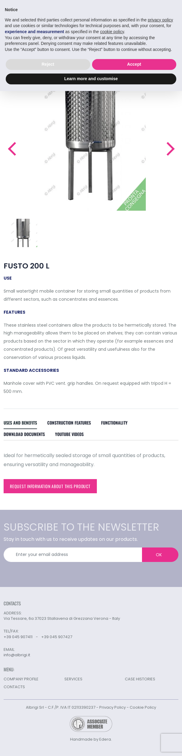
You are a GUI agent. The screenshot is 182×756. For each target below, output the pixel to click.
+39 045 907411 (18, 637)
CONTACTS (14, 687)
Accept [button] (134, 64)
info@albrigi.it (17, 655)
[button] (12, 148)
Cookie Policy (143, 707)
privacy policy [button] (160, 19)
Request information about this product (50, 486)
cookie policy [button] (112, 31)
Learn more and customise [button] (91, 78)
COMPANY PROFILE (21, 679)
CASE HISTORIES (140, 679)
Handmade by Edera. (91, 739)
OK (159, 555)
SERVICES (73, 679)
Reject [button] (48, 64)
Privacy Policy (112, 707)
